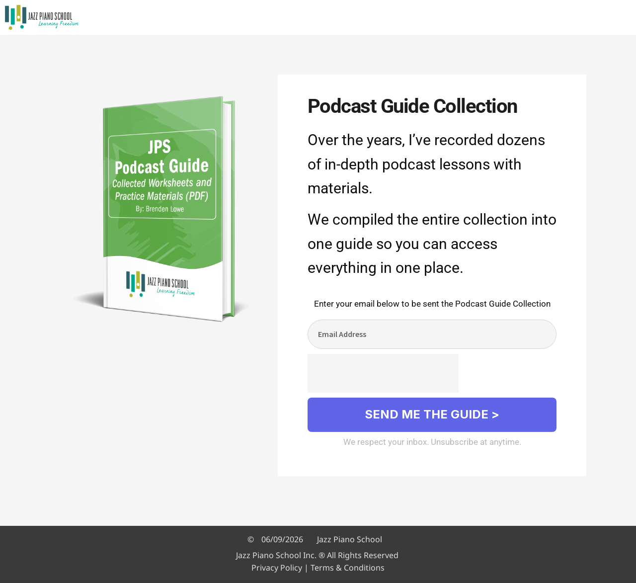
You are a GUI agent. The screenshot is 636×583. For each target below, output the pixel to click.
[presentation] (383, 373)
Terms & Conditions (348, 567)
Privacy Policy (276, 567)
